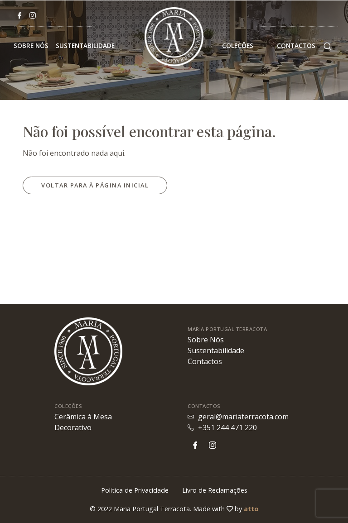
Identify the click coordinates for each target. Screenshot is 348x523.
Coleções (246, 45)
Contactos (296, 45)
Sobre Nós (31, 45)
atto (251, 508)
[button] (95, 185)
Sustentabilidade (85, 45)
